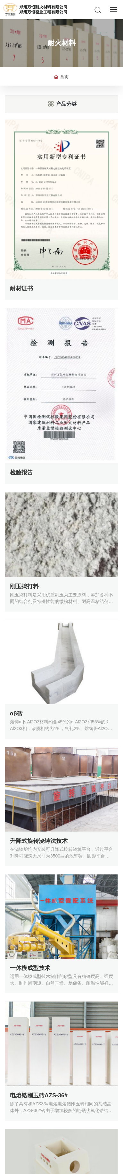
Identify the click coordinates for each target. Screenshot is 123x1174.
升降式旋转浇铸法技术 (39, 841)
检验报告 (21, 472)
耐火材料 (61, 43)
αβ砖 (16, 713)
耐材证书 (21, 288)
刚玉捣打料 (24, 586)
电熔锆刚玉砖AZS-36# (39, 1095)
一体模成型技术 (30, 968)
